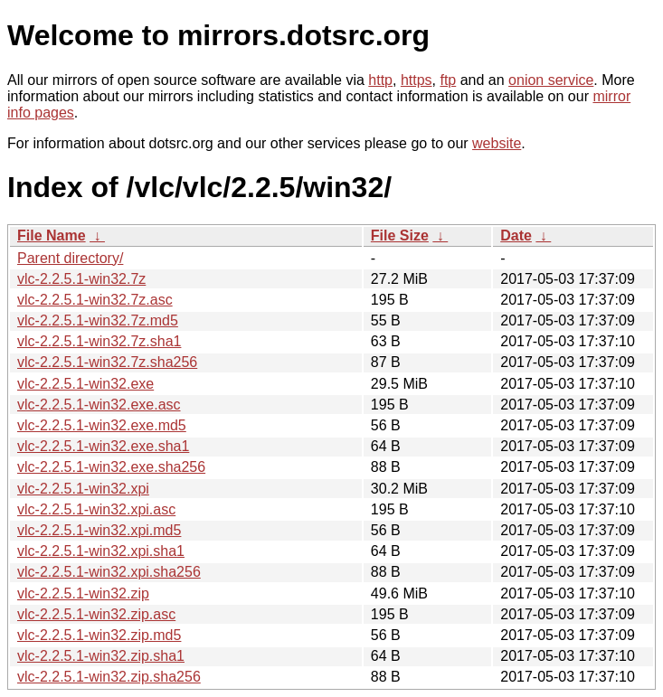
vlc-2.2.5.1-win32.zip (83, 593)
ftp (448, 80)
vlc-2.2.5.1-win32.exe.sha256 (111, 467)
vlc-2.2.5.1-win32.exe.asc (99, 404)
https (416, 80)
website (496, 143)
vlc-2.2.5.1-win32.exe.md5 (101, 425)
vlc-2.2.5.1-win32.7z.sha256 (107, 362)
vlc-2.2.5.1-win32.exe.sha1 (103, 446)
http (380, 80)
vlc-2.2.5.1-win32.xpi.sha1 (101, 551)
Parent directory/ (70, 258)
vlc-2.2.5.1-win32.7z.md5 (97, 320)
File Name (51, 235)
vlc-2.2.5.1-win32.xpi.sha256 (109, 571)
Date (516, 235)
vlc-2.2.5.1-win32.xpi (83, 488)
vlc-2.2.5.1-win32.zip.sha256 (109, 676)
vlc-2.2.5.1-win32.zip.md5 (99, 635)
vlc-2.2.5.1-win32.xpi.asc (96, 509)
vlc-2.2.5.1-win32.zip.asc (96, 614)
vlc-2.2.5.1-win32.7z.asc (95, 299)
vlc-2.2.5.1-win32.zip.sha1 (101, 656)
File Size (400, 235)
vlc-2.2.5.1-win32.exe (85, 383)
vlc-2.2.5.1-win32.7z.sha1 (99, 341)
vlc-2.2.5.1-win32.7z (81, 279)
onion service (550, 80)
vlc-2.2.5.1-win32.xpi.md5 (99, 530)
